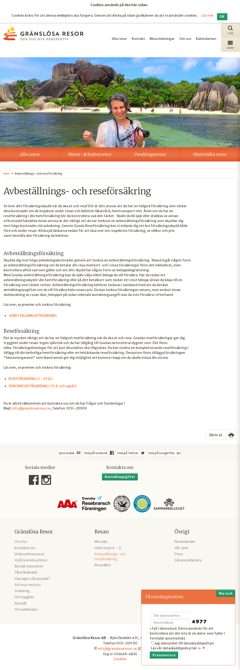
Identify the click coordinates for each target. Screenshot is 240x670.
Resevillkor (102, 565)
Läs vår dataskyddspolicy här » (176, 648)
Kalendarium (206, 38)
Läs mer (207, 15)
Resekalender (185, 541)
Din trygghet (24, 596)
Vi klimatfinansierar (30, 553)
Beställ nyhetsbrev (29, 566)
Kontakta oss (25, 547)
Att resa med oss (28, 584)
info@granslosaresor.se (31, 408)
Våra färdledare (26, 572)
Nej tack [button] (225, 593)
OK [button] (222, 16)
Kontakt (138, 38)
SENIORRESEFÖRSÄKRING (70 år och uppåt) (42, 385)
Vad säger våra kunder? (32, 578)
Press (179, 553)
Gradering (22, 590)
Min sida (100, 541)
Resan (101, 531)
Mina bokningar (162, 38)
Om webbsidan (26, 609)
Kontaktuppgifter (120, 476)
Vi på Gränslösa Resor (31, 560)
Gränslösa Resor (34, 531)
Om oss (185, 38)
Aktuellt (21, 603)
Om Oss (21, 541)
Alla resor (119, 38)
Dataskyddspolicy (188, 560)
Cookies (120, 658)
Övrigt (182, 531)
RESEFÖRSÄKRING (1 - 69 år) (30, 378)
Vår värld (181, 547)
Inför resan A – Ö (107, 547)
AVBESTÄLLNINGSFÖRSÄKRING (33, 315)
